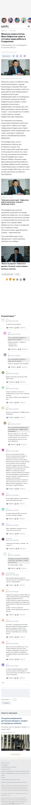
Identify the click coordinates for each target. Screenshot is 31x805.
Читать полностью (15, 754)
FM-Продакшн (4, 765)
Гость (7, 319)
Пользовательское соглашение (8, 767)
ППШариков (9, 538)
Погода (3, 775)
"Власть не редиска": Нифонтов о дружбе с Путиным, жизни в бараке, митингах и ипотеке (14, 266)
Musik (9, 332)
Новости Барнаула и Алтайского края (10, 779)
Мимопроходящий (10, 573)
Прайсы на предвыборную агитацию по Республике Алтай (15, 771)
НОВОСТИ (4, 30)
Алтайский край (7, 274)
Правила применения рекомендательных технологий (14, 782)
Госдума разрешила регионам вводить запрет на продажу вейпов (14, 720)
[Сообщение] (15, 693)
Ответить (22, 327)
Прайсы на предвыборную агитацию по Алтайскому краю (15, 773)
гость (9, 422)
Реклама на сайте (5, 769)
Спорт (12, 197)
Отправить (6, 703)
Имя (3, 682)
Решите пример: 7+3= (7, 699)
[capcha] (15, 700)
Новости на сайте (5, 762)
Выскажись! (6, 56)
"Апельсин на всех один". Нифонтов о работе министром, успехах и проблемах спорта (15, 202)
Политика (13, 30)
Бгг (9, 353)
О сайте (3, 777)
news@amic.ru (12, 803)
